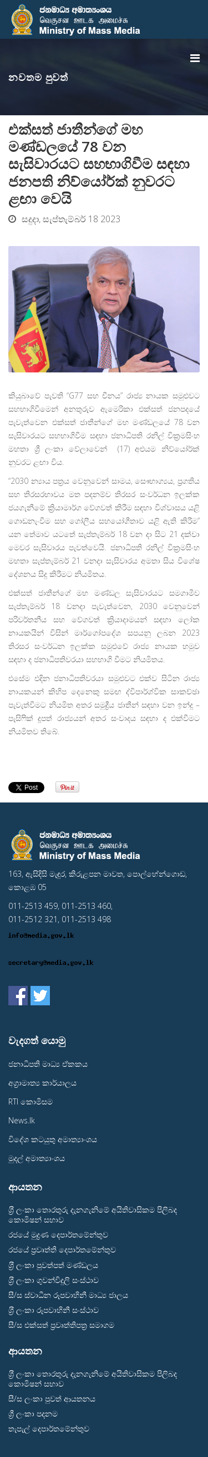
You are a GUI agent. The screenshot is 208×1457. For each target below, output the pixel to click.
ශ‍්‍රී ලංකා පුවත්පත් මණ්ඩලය (53, 1265)
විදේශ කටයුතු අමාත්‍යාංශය (52, 1139)
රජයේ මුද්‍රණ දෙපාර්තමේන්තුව (58, 1234)
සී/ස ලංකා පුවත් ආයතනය (51, 1398)
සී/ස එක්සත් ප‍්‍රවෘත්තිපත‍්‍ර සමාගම (61, 1325)
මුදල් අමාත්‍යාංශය (36, 1158)
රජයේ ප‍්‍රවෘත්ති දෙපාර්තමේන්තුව (62, 1249)
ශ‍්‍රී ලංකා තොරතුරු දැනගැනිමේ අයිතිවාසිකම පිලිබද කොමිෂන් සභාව (92, 1214)
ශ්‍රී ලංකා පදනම (33, 1413)
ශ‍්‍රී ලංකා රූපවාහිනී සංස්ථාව (53, 1310)
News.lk (21, 1120)
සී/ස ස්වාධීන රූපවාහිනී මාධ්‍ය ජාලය (68, 1295)
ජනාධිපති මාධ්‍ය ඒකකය (48, 1064)
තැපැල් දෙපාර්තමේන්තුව (48, 1428)
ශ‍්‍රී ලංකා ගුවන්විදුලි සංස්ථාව (53, 1280)
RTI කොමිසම (30, 1101)
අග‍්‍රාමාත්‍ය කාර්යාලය (42, 1082)
